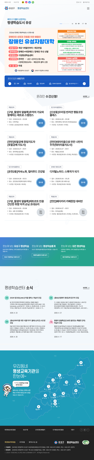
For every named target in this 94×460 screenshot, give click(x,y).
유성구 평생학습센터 (17, 8)
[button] (84, 83)
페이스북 (29, 2)
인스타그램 (26, 2)
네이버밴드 (33, 2)
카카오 (23, 2)
